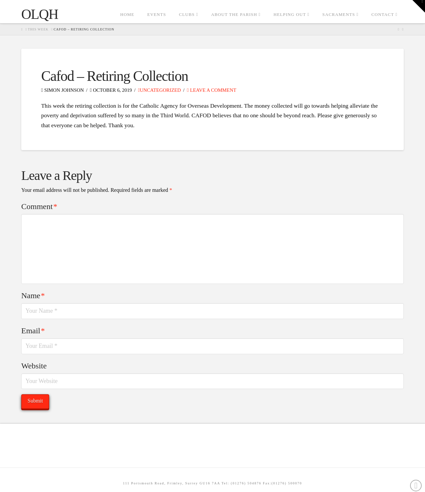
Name (33, 295)
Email (33, 330)
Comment (39, 206)
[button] (418, 6)
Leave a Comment (211, 90)
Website (34, 365)
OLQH (39, 14)
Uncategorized (159, 90)
